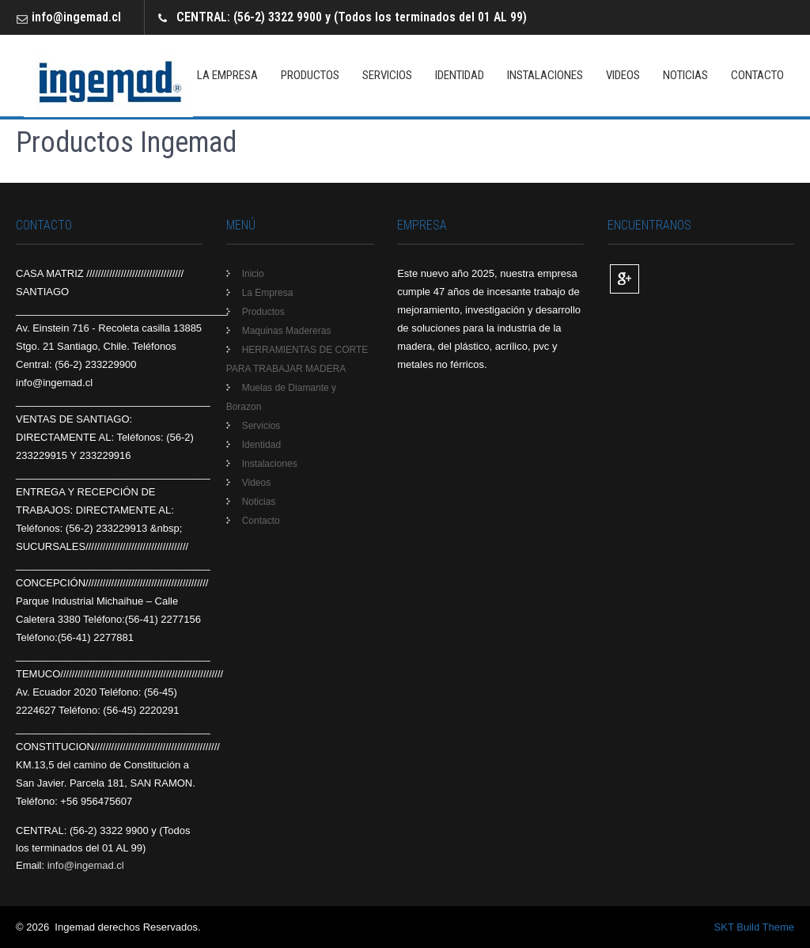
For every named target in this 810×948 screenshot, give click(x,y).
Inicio (253, 273)
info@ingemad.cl (76, 17)
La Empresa (227, 75)
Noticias (685, 75)
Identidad (459, 75)
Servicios (387, 75)
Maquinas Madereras (286, 330)
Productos (310, 75)
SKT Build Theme (754, 927)
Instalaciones (545, 75)
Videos (623, 75)
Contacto (757, 75)
